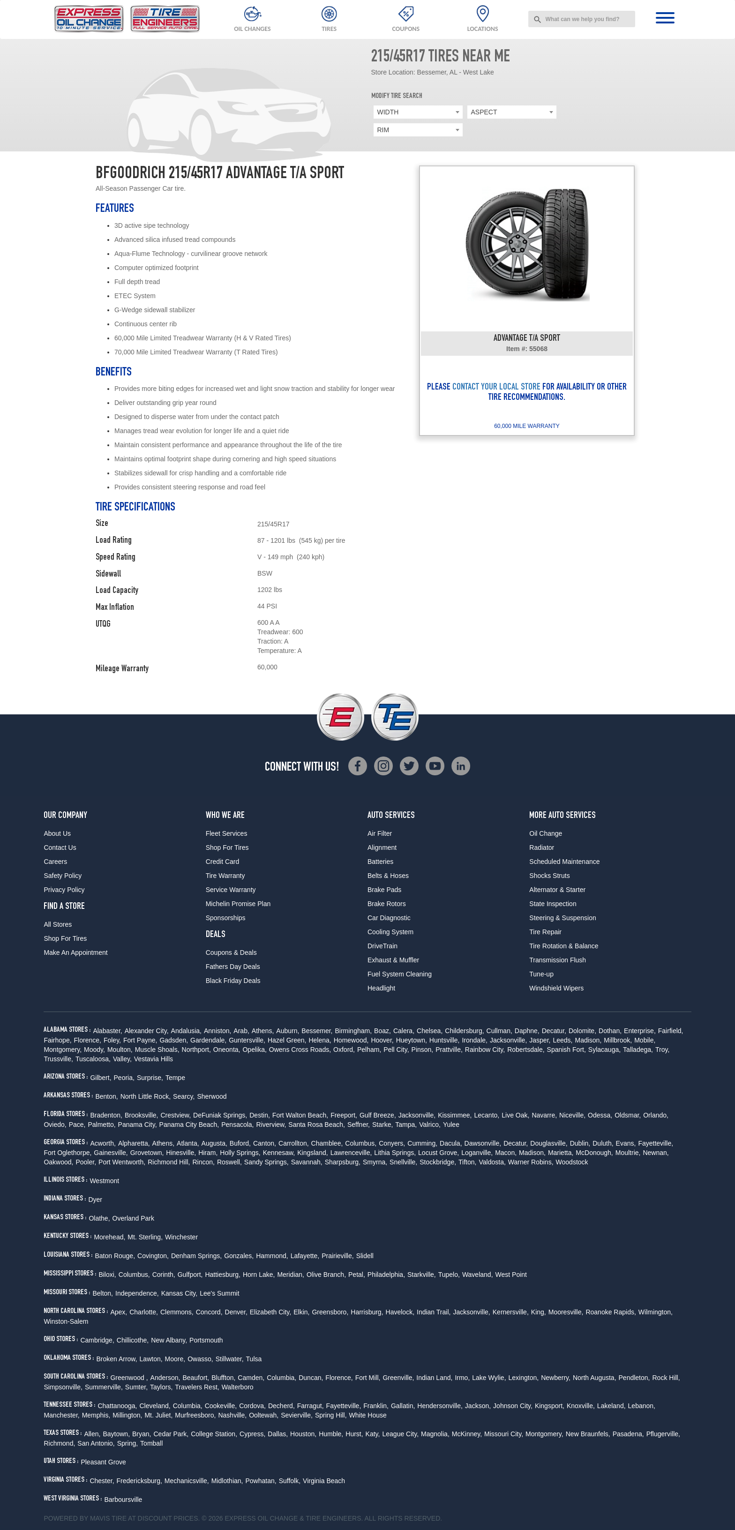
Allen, (92, 1434)
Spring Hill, (331, 1415)
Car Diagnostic (389, 918)
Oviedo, (55, 1124)
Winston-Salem (66, 1321)
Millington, (127, 1415)
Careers (55, 861)
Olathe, (99, 1218)
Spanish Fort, (566, 1049)
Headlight (381, 988)
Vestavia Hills (153, 1059)
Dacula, (451, 1143)
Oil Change (545, 833)
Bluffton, (223, 1377)
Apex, (118, 1312)
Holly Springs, (240, 1152)
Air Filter (380, 833)
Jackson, (478, 1406)
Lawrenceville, (351, 1152)
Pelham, (369, 1049)
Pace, (77, 1124)
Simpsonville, (63, 1387)
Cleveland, (154, 1406)
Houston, (303, 1434)
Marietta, (560, 1152)
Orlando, (655, 1115)
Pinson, (423, 1049)
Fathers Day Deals (233, 966)
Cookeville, (221, 1406)
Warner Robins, (531, 1162)
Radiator (541, 847)
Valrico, (430, 1124)
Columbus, (360, 1143)
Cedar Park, (171, 1434)
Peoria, (124, 1077)
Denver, (236, 1312)
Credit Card (223, 861)
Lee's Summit (219, 1293)
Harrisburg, (367, 1312)
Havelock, (400, 1312)
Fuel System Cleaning (400, 974)
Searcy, (184, 1096)
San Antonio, (95, 1443)
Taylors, (161, 1387)
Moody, (94, 1049)
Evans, (626, 1143)
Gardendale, (208, 1040)
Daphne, (527, 1031)
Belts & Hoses (388, 875)
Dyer (95, 1199)
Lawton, (151, 1359)
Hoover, (382, 1040)
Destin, (259, 1115)
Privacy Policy (64, 889)
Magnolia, (435, 1434)
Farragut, (310, 1406)
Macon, (506, 1152)
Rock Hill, (666, 1377)
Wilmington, (655, 1312)
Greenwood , (129, 1377)
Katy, (373, 1434)
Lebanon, (641, 1406)
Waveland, (477, 1274)
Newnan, (655, 1152)
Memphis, (96, 1415)
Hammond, (272, 1256)
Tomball (151, 1443)
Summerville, (104, 1387)
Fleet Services (227, 833)
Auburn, (287, 1031)
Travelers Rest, (197, 1387)
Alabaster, (107, 1031)
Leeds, (562, 1040)
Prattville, (449, 1049)
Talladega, (638, 1049)
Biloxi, (107, 1274)
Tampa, (406, 1124)
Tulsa (254, 1359)
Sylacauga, (604, 1049)
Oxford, (344, 1049)
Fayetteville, (655, 1143)
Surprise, (150, 1077)
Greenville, (398, 1377)
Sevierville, (297, 1415)
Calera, (403, 1031)
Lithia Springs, (395, 1152)
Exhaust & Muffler (393, 960)
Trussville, (58, 1059)
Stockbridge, (438, 1162)
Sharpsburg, (342, 1162)
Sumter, (136, 1387)
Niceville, (572, 1115)
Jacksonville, (508, 1040)
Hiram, (208, 1152)
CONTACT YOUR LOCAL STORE (496, 387)
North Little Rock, (145, 1096)
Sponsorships (226, 918)
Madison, (588, 1040)
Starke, (382, 1124)
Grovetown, (147, 1152)
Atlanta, (188, 1143)
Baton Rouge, (115, 1256)
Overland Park (133, 1218)
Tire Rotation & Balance (563, 946)
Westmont (104, 1181)
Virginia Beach (324, 1481)
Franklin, (376, 1406)
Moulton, (120, 1049)
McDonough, (594, 1152)
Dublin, (580, 1143)
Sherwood (211, 1096)
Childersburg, (464, 1031)
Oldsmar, (628, 1115)
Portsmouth (206, 1340)
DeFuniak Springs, (220, 1115)
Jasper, (539, 1040)
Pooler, (85, 1162)
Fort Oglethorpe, (67, 1152)
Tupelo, (449, 1274)
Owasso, (200, 1359)
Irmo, (462, 1377)
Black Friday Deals (233, 980)
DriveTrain (383, 946)
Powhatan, (260, 1481)
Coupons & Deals (231, 952)
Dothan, (610, 1031)
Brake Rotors (387, 904)
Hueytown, (411, 1040)
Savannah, (306, 1162)
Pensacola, (237, 1124)
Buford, (240, 1143)
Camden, (251, 1377)
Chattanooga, (117, 1406)
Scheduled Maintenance (564, 861)
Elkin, (301, 1312)
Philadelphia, (386, 1274)
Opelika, (254, 1049)
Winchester (181, 1237)
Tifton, (467, 1162)
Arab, (241, 1031)
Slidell (365, 1256)
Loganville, (477, 1152)
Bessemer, (316, 1031)
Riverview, (271, 1124)
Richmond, (59, 1443)
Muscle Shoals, (157, 1049)
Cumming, (422, 1143)
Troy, (662, 1049)
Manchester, (61, 1415)
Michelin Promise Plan (238, 904)
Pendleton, (634, 1377)
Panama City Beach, (189, 1124)
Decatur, (554, 1031)
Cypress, (252, 1434)
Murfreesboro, (195, 1415)
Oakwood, (58, 1162)
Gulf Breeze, (378, 1115)
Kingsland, (312, 1152)
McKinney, (467, 1434)
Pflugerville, (663, 1434)
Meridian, (290, 1274)
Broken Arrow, (116, 1359)
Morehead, (109, 1237)
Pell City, (396, 1049)
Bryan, (141, 1434)
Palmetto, (101, 1124)
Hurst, (354, 1434)
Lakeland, (611, 1406)
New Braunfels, (588, 1434)
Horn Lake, (259, 1274)
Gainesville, (111, 1152)
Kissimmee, (455, 1115)
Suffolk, (289, 1481)
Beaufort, (195, 1377)
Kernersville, (511, 1312)
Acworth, (102, 1143)
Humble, (331, 1434)
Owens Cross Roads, (300, 1049)
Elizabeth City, (270, 1312)
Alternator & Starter (557, 889)
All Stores (58, 924)
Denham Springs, (196, 1256)
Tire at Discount (142, 1518)
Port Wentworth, (121, 1162)
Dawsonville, (483, 1143)
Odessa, (600, 1115)
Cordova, (252, 1406)
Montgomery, (63, 1049)
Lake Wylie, (489, 1377)
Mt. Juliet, (158, 1415)
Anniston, (217, 1031)
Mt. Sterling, (145, 1237)
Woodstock (572, 1162)
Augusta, (214, 1143)
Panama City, (137, 1124)
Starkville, (421, 1274)
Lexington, (524, 1377)
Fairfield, (670, 1031)
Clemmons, (177, 1312)
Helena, (319, 1040)
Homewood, (351, 1040)
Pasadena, (628, 1434)
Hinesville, (181, 1152)
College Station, (214, 1434)
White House (368, 1415)
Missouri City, (503, 1434)
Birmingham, (353, 1031)
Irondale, (474, 1040)
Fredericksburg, (139, 1481)
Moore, (175, 1359)
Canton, (264, 1143)
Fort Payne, (140, 1040)
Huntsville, (444, 1040)
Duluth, (602, 1143)
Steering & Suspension (562, 918)
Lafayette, (305, 1256)
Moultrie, (628, 1152)
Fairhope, (57, 1040)
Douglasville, (548, 1143)
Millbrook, (618, 1040)
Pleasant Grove (103, 1462)
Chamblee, (327, 1143)
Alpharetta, (134, 1143)
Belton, (102, 1293)
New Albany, (169, 1340)
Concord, (209, 1312)
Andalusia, (186, 1031)
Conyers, (392, 1143)
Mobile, (644, 1040)
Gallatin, (403, 1406)
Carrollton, (293, 1143)
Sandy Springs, (266, 1162)
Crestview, (176, 1115)
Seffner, (358, 1124)
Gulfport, (190, 1274)
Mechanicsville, (187, 1481)
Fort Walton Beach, (300, 1115)
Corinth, (163, 1274)
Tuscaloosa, (93, 1059)
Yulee (451, 1124)
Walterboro (238, 1387)
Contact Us (60, 847)
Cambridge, (97, 1340)
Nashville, (232, 1415)
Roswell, (229, 1162)
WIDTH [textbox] (388, 112)
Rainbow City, (485, 1049)
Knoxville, (581, 1406)
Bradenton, (106, 1115)
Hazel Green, (287, 1040)
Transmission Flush (557, 960)
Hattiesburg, (222, 1274)
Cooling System (390, 932)
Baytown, (116, 1434)
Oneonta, (226, 1049)
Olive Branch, (326, 1274)
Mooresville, (566, 1312)
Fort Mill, (368, 1377)
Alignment (382, 847)
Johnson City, (512, 1406)
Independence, (137, 1293)
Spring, (127, 1443)
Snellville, (403, 1162)
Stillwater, (230, 1359)
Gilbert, (100, 1077)
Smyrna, (375, 1162)
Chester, (102, 1481)
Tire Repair (545, 932)
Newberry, (555, 1377)
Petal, (356, 1274)
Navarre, (544, 1115)
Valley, (122, 1059)
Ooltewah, (263, 1415)
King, (538, 1312)
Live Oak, (515, 1115)
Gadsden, (173, 1040)
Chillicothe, (133, 1340)
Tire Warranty (225, 875)
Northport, (196, 1049)
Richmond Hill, (169, 1162)
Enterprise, (640, 1031)
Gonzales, (239, 1256)
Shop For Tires (65, 938)
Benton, (106, 1096)
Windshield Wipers (556, 988)
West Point (511, 1274)
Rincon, (203, 1162)
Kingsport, (549, 1406)
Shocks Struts (549, 875)
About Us (57, 833)
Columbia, (281, 1377)
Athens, (263, 1031)
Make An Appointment (75, 952)
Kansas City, (179, 1293)
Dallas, (278, 1434)
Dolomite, (582, 1031)
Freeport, (343, 1115)
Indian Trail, (433, 1312)
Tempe (175, 1077)
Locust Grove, (438, 1152)
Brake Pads (384, 889)
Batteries (380, 861)
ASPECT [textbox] (484, 112)
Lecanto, (487, 1115)
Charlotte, (143, 1312)
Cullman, (499, 1031)
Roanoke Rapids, (610, 1312)
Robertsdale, (525, 1049)
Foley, (112, 1040)
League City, (400, 1434)
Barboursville (123, 1499)
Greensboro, (330, 1312)
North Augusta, (594, 1377)
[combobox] (581, 19)
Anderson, (165, 1377)
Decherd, (281, 1406)
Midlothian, (227, 1481)
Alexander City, (147, 1031)
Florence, (87, 1040)
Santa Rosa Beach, (316, 1124)
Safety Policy (63, 875)
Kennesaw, (279, 1152)
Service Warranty (231, 889)
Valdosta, (492, 1162)
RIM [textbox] (383, 130)
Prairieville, (337, 1256)
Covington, (153, 1256)
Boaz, (382, 1031)
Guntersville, (247, 1040)
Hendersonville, (440, 1406)
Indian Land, (434, 1377)
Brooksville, (141, 1115)
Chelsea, (429, 1031)
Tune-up (541, 974)
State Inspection (552, 904)
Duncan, (311, 1377)
